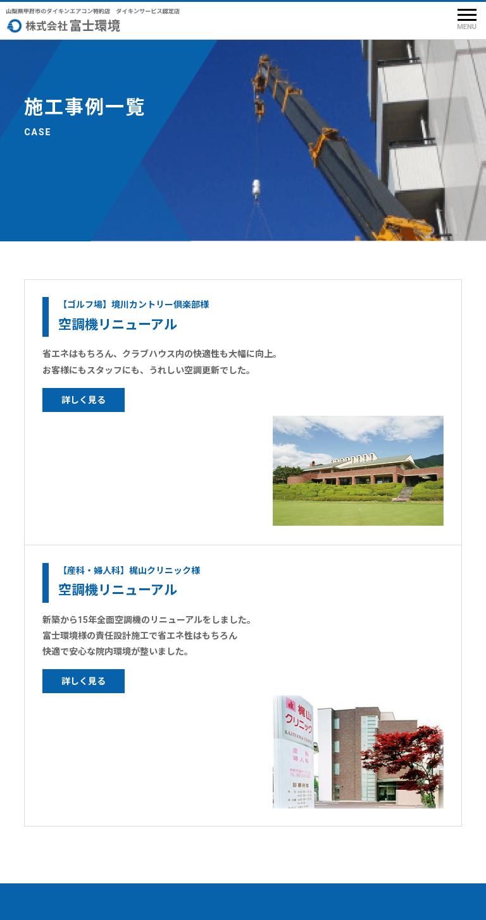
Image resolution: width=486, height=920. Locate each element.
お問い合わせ (161, 809)
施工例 (48, 832)
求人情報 (152, 786)
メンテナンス (62, 809)
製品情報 (53, 786)
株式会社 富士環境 (261, 901)
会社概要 (152, 762)
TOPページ (57, 762)
